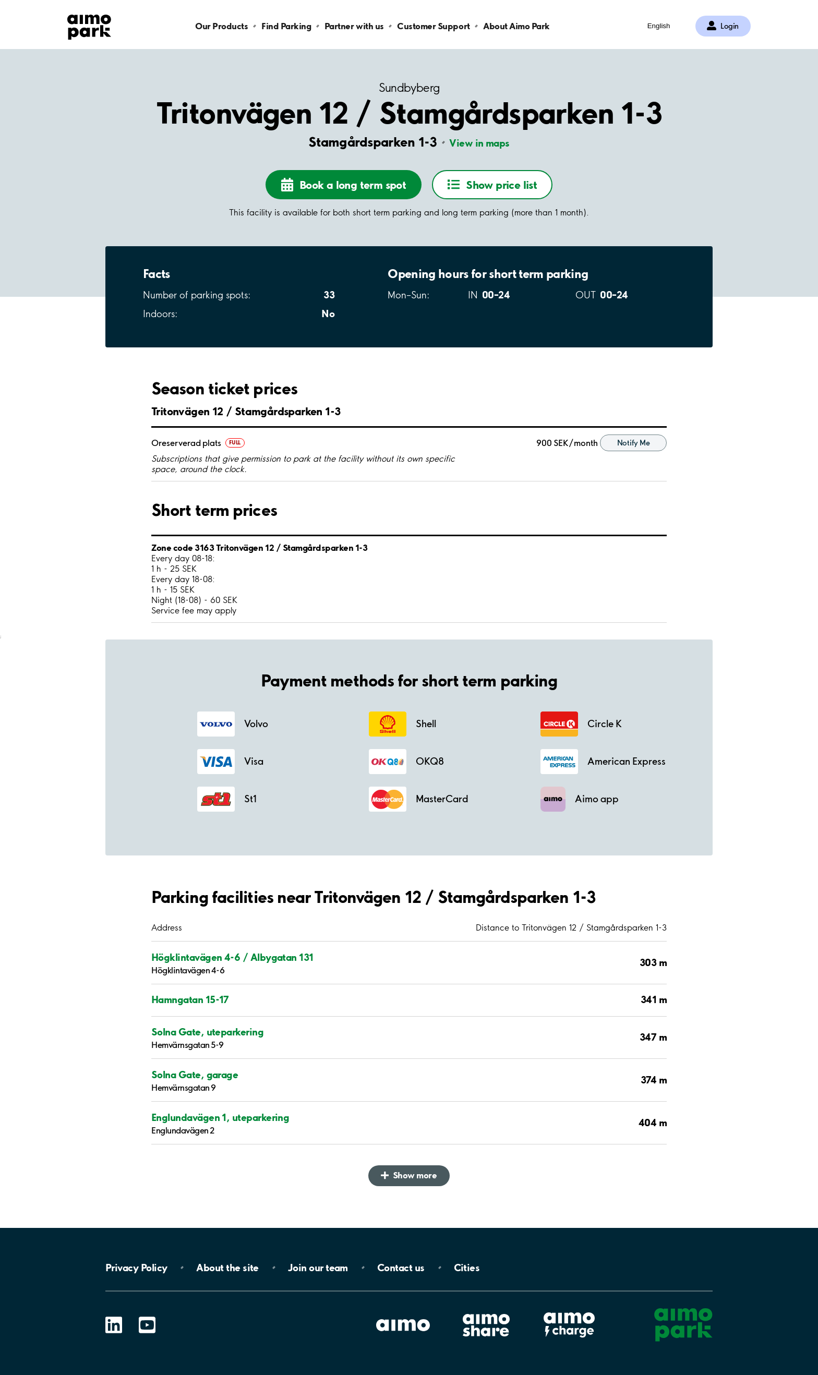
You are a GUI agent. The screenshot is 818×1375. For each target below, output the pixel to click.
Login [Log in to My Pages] (729, 26)
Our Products (221, 25)
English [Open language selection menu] (658, 26)
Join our (318, 1267)
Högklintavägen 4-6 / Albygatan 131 (232, 957)
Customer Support (433, 25)
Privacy (136, 1267)
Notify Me (633, 443)
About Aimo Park (516, 25)
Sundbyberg (409, 88)
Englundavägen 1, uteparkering (220, 1117)
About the (227, 1267)
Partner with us (354, 25)
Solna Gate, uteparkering (207, 1032)
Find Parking (286, 25)
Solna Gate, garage (194, 1074)
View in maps (479, 143)
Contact (401, 1267)
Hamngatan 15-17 (190, 999)
